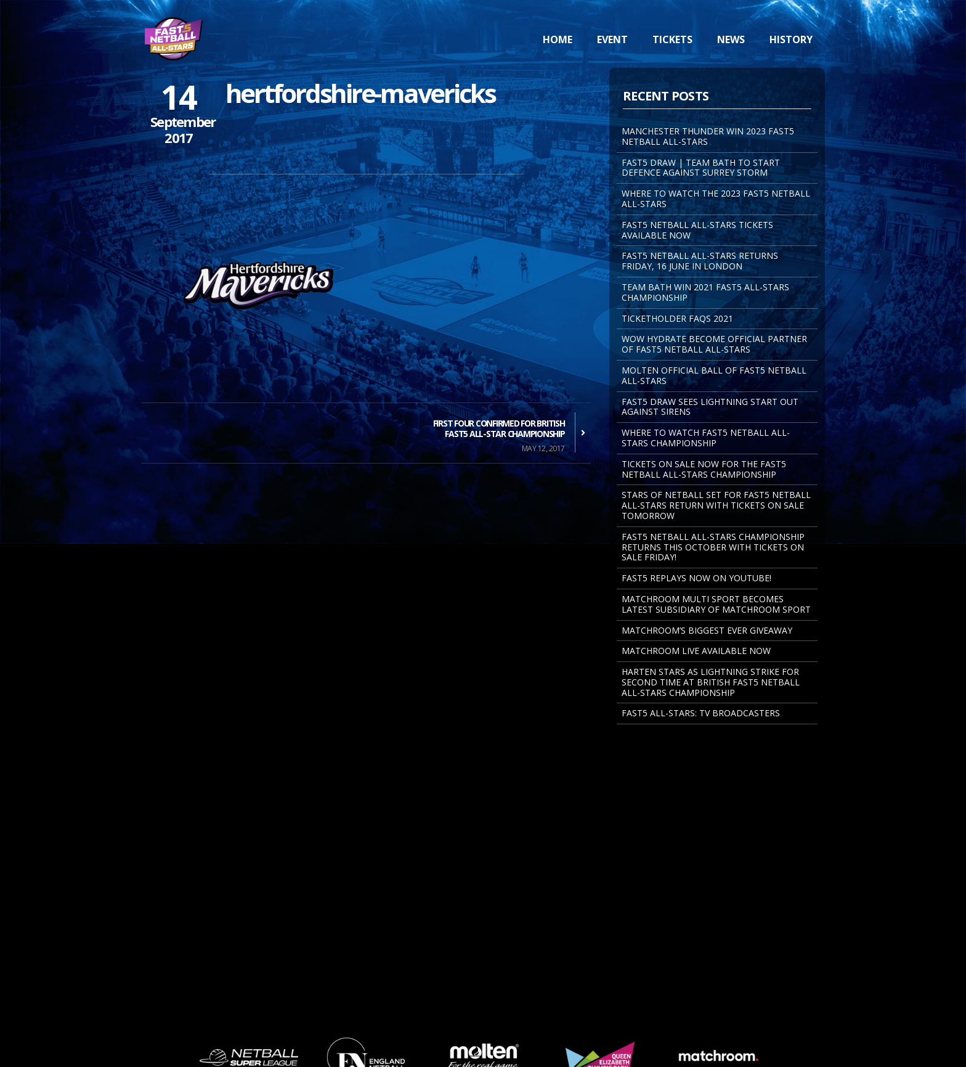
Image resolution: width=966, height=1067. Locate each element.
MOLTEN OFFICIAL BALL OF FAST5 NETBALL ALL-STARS (714, 375)
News (731, 39)
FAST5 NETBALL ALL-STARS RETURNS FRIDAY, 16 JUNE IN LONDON (700, 261)
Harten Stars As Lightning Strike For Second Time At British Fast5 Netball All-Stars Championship (711, 682)
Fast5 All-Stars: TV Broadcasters (701, 713)
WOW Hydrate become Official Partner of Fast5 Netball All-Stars (714, 344)
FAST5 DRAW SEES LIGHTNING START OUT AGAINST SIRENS (710, 407)
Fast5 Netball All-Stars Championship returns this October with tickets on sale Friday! (713, 547)
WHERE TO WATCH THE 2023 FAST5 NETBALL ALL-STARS (716, 198)
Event (612, 39)
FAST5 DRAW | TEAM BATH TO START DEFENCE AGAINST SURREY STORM (701, 168)
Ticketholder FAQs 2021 (677, 318)
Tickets (672, 39)
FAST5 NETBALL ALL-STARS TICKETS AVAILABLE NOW (697, 230)
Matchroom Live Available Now (696, 650)
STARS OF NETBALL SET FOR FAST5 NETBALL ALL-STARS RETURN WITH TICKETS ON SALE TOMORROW (716, 505)
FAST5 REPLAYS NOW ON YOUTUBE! (696, 578)
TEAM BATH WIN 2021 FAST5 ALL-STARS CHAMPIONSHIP (705, 292)
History (791, 39)
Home (557, 39)
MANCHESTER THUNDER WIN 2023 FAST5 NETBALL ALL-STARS (708, 136)
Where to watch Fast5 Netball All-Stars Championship (706, 438)
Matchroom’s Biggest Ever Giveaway (707, 630)
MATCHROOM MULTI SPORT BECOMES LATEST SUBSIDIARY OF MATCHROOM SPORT (716, 604)
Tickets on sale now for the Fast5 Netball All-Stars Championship (704, 469)
